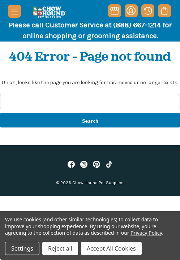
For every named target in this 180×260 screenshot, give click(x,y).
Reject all (60, 248)
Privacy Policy (146, 232)
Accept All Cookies (111, 248)
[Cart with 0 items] (164, 11)
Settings (22, 248)
